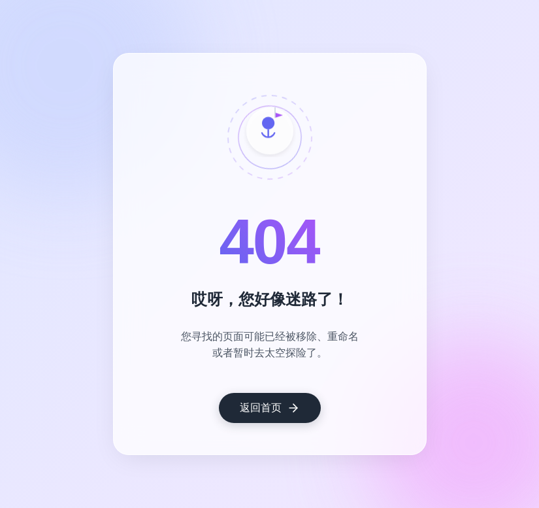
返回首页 (270, 408)
